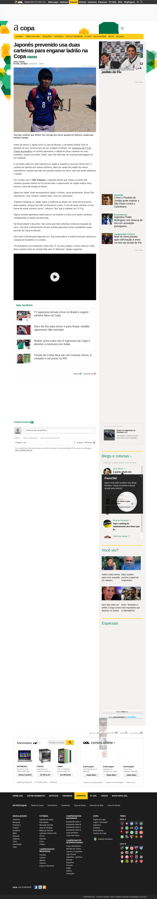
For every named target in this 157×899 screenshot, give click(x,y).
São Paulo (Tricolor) (132, 837)
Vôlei (15, 847)
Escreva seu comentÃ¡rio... (59, 430)
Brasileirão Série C (73, 827)
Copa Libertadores (73, 846)
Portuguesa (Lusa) (122, 861)
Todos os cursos (134, 743)
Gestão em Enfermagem (115, 782)
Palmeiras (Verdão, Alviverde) (122, 837)
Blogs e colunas (115, 456)
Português (70, 873)
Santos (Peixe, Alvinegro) (127, 837)
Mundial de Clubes (73, 849)
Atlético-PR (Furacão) (127, 823)
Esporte (73, 2)
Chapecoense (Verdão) (141, 823)
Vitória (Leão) (141, 837)
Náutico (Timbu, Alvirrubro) (127, 857)
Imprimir (76, 374)
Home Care (130, 782)
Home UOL (18, 796)
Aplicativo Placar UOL (48, 833)
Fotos (41, 841)
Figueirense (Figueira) (141, 828)
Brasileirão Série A (73, 822)
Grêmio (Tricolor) (136, 832)
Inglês (68, 868)
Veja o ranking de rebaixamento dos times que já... (126, 526)
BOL (120, 2)
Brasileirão (65, 805)
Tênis (15, 841)
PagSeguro (129, 2)
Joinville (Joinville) (122, 857)
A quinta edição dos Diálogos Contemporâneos (125, 473)
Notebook (53, 782)
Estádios (59, 37)
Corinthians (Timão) (122, 828)
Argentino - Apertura (74, 857)
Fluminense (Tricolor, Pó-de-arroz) (127, 832)
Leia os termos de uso (23, 450)
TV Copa (88, 37)
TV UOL (112, 2)
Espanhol (70, 862)
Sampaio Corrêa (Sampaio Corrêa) (127, 861)
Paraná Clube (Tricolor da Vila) (136, 857)
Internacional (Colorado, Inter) (141, 832)
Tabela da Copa (33, 37)
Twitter (40, 887)
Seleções (47, 37)
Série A (123, 819)
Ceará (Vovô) (132, 852)
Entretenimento (36, 796)
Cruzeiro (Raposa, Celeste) (136, 828)
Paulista (42, 855)
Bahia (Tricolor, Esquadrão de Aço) (132, 823)
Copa (27, 28)
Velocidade (17, 844)
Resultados (43, 822)
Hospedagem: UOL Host (138, 897)
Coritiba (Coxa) (127, 828)
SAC (44, 2)
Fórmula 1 (17, 825)
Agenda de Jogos (46, 819)
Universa (92, 2)
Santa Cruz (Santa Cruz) (132, 861)
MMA (15, 833)
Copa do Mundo (114, 805)
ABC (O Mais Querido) (122, 848)
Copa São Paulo (72, 835)
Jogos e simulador (100, 822)
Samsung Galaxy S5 (24, 782)
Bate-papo (53, 2)
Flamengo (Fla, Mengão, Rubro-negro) (122, 832)
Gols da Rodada (45, 828)
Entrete (82, 2)
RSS (44, 887)
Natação (16, 836)
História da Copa (99, 833)
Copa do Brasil (80, 805)
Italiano (69, 871)
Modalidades (20, 816)
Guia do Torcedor (74, 37)
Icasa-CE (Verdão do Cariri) (141, 852)
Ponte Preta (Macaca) (141, 857)
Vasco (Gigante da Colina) (136, 861)
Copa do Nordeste (46, 866)
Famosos (102, 2)
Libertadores (52, 805)
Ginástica (16, 830)
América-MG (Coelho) (127, 848)
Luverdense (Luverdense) (136, 852)
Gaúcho (42, 863)
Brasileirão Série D (73, 830)
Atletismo (16, 819)
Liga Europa (71, 854)
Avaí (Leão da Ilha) (141, 848)
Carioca (42, 858)
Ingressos (97, 825)
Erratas (122, 733)
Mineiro (42, 860)
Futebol (16, 828)
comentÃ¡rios (22, 422)
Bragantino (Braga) (127, 852)
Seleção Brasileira (105, 839)
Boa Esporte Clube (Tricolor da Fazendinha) (122, 852)
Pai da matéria (99, 37)
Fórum (42, 836)
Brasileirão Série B (73, 824)
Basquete (16, 822)
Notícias (64, 2)
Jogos (104, 796)
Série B (123, 844)
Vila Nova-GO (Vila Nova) (141, 861)
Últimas (20, 37)
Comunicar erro (88, 374)
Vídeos (42, 844)
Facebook (36, 887)
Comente (33, 57)
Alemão (69, 860)
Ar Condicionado (41, 782)
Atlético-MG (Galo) (122, 823)
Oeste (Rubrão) (132, 857)
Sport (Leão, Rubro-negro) (136, 837)
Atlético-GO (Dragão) (136, 848)
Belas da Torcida (46, 830)
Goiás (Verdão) (132, 832)
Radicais (16, 839)
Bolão (111, 37)
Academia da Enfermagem (93, 782)
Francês (69, 865)
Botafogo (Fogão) (136, 823)
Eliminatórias (98, 830)
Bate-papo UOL (120, 796)
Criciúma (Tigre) (132, 828)
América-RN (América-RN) (132, 848)
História (120, 37)
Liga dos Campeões (74, 851)
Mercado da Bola (96, 805)
